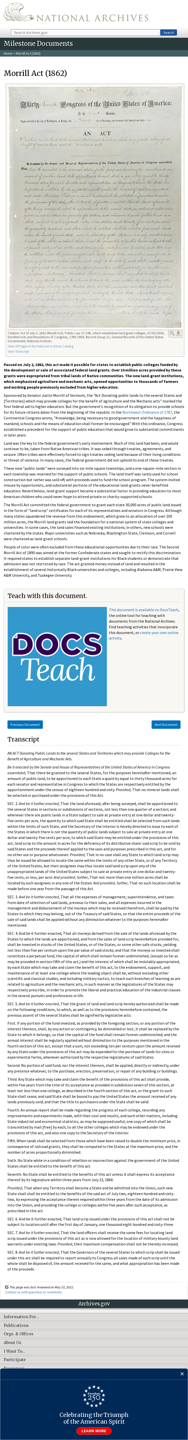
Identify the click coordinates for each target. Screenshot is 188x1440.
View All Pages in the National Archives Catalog (40, 346)
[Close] (182, 1374)
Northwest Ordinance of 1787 (147, 412)
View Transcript (18, 351)
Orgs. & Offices (18, 1334)
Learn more (94, 1431)
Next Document (166, 724)
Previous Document (25, 724)
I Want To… (14, 1351)
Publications (16, 1325)
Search (168, 32)
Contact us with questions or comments (33, 1292)
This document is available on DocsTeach (143, 609)
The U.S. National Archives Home (76, 14)
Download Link (178, 333)
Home (8, 53)
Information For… (21, 1317)
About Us (12, 1342)
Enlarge (172, 333)
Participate (15, 1360)
